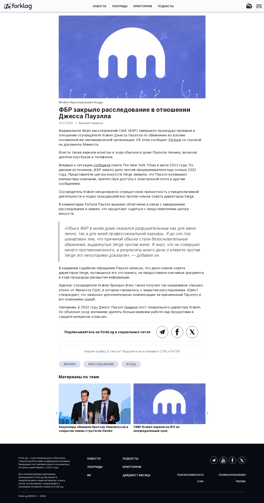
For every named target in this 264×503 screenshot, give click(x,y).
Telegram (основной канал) (162, 332)
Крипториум (142, 6)
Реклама (241, 481)
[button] (239, 6)
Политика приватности (190, 474)
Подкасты (166, 6)
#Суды (98, 102)
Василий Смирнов (91, 123)
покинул (131, 307)
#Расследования (81, 102)
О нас (200, 481)
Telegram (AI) (213, 460)
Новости (99, 6)
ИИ (89, 475)
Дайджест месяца (136, 475)
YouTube (223, 460)
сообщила (101, 165)
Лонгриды (119, 6)
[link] (18, 6)
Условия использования (232, 474)
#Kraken (64, 102)
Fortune (175, 140)
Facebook (177, 332)
